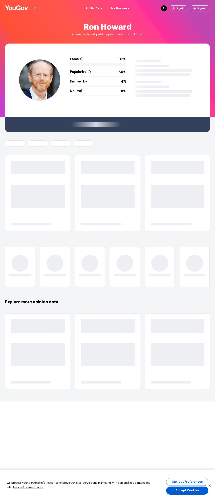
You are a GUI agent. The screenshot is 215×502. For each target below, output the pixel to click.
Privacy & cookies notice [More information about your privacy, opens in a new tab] (28, 487)
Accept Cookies (187, 490)
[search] (164, 8)
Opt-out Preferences (187, 481)
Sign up (200, 8)
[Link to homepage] (17, 8)
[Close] (209, 485)
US (34, 8)
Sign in (178, 8)
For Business (120, 8)
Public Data (94, 8)
